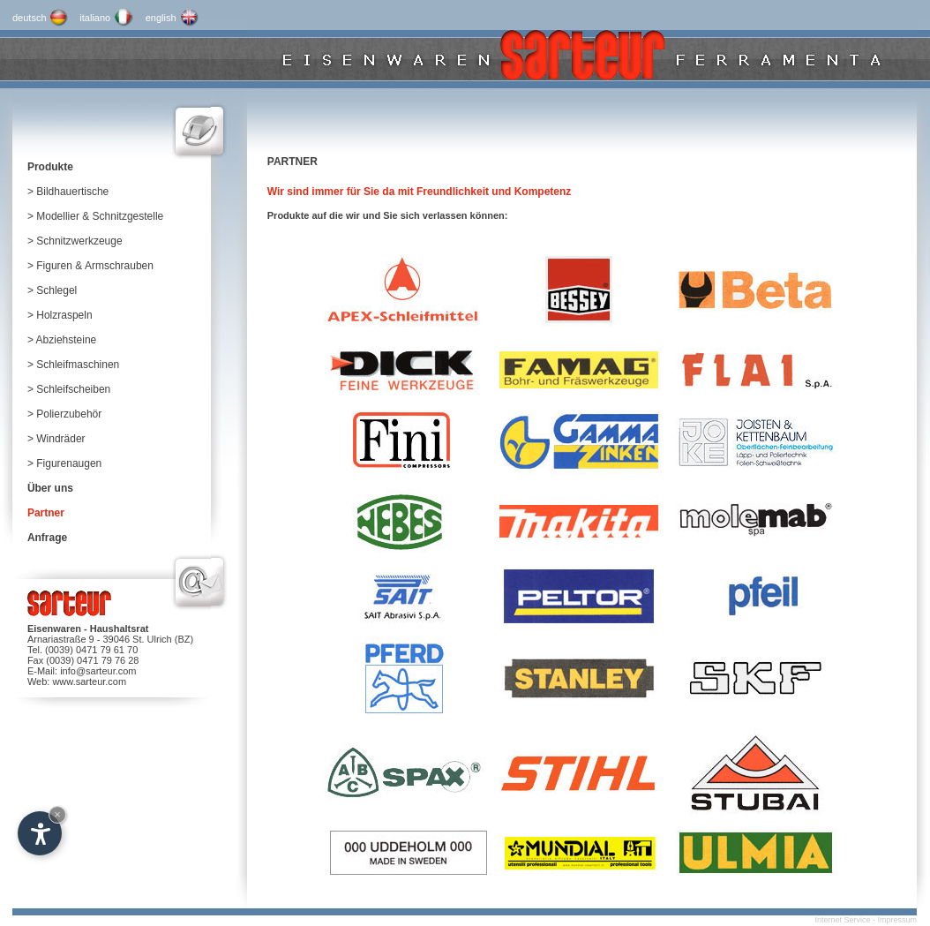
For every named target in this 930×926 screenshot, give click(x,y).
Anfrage (47, 537)
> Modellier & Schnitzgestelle (95, 216)
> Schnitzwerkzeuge (75, 241)
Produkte (50, 167)
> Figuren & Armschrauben (90, 266)
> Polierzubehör (64, 414)
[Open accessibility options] (40, 833)
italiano (94, 17)
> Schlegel (52, 290)
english (161, 17)
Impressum (897, 919)
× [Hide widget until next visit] (57, 814)
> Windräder (56, 439)
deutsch (29, 17)
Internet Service (842, 919)
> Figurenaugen (64, 463)
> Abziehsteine (61, 340)
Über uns (50, 488)
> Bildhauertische (68, 191)
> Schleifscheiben (68, 389)
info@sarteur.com (98, 671)
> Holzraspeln (60, 315)
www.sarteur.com (89, 681)
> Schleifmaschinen (73, 364)
